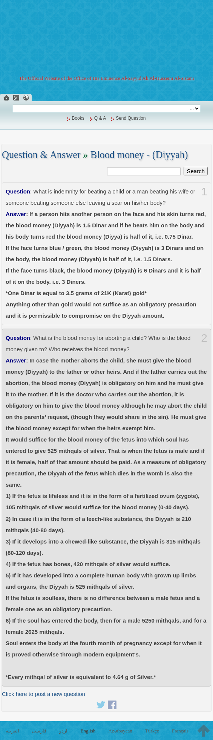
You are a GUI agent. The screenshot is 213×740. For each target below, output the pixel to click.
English (88, 731)
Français (180, 731)
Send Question (131, 118)
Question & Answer (41, 154)
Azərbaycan (120, 731)
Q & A (100, 118)
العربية (12, 731)
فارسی (39, 731)
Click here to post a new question (43, 694)
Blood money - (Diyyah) (139, 154)
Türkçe (152, 731)
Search (196, 171)
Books (78, 118)
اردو (63, 731)
